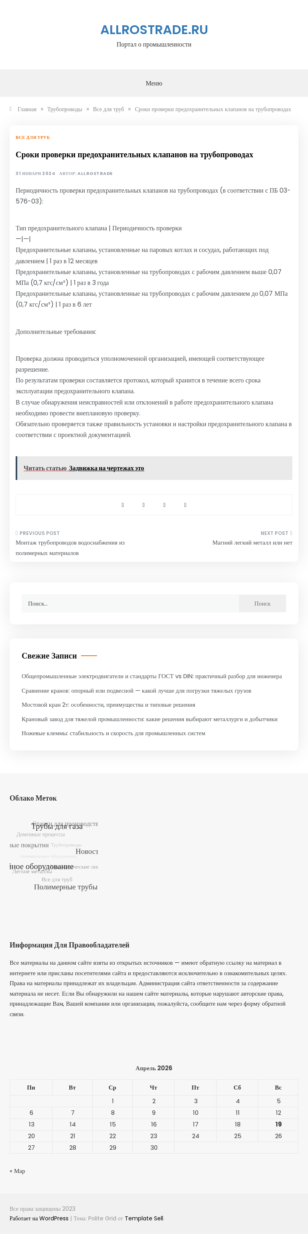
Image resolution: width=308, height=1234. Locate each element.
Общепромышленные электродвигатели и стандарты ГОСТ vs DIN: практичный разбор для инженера (152, 676)
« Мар (17, 1171)
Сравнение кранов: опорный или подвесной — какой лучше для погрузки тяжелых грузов (136, 690)
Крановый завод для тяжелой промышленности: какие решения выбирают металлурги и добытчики (150, 719)
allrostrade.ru (154, 29)
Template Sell (144, 1218)
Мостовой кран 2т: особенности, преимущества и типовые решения (108, 704)
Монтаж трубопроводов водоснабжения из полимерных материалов (70, 547)
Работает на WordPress (40, 1218)
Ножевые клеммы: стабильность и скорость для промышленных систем (113, 733)
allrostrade (95, 174)
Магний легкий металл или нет (252, 542)
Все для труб (33, 137)
